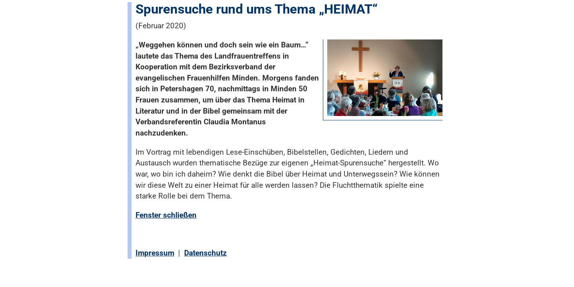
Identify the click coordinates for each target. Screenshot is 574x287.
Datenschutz (205, 253)
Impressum (155, 253)
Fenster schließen (166, 215)
